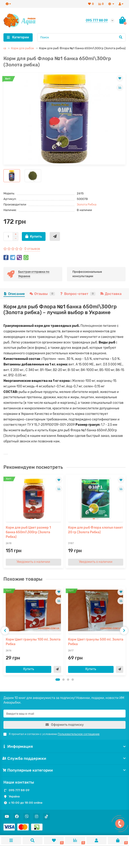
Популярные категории (64, 770)
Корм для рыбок (22, 48)
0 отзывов (32, 249)
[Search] (81, 37)
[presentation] (5, 630)
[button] (57, 679)
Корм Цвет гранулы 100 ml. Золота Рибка (33, 642)
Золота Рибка (86, 204)
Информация (64, 746)
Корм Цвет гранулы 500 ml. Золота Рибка (95, 642)
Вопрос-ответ (77, 294)
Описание (14, 294)
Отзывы (42, 294)
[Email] (64, 713)
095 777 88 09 (19, 790)
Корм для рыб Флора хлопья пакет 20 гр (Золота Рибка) (95, 530)
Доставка (110, 294)
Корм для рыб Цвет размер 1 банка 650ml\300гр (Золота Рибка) (28, 532)
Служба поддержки (64, 758)
